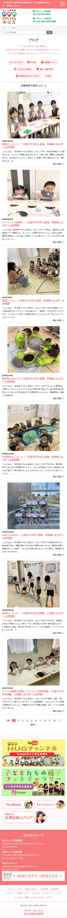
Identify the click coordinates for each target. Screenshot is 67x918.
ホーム (4, 28)
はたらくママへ (15, 889)
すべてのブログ (16, 62)
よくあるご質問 (21, 897)
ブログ (49, 897)
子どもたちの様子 (24, 69)
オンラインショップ (51, 893)
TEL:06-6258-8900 (41, 14)
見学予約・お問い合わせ (33, 913)
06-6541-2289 (11, 870)
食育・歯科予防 (46, 69)
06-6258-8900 (11, 847)
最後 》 (34, 725)
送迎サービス (23, 893)
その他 (48, 76)
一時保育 (44, 889)
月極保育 (54, 889)
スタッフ (10, 893)
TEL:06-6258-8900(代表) (44, 21)
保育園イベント (50, 62)
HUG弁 (33, 62)
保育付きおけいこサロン (30, 76)
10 (54, 720)
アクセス (35, 893)
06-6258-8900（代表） (15, 858)
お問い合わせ (37, 897)
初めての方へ (31, 889)
